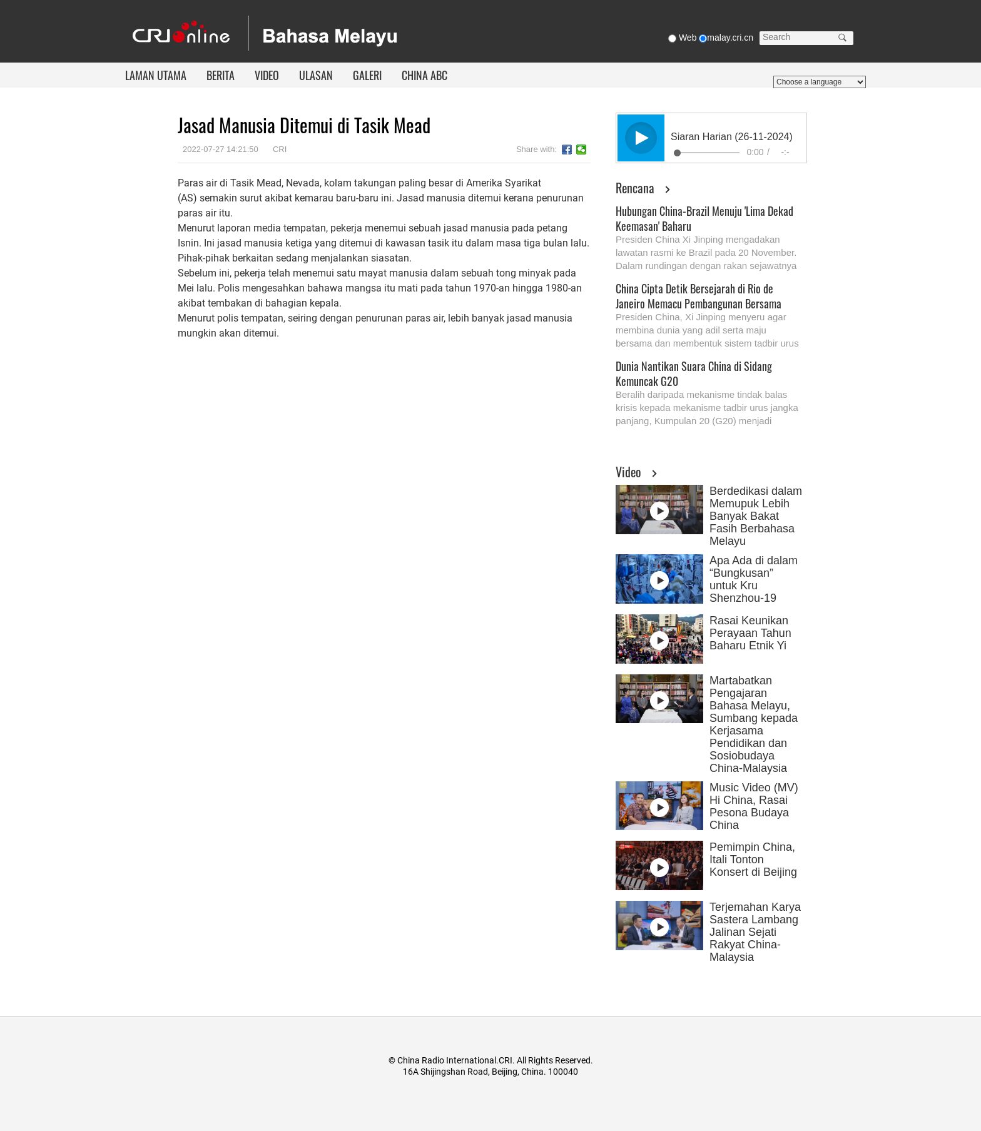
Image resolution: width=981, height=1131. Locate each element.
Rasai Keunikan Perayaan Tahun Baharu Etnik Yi (750, 633)
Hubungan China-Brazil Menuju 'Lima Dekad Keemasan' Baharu (704, 218)
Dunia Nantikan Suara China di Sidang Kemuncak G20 (694, 373)
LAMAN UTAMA (155, 75)
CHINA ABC (424, 75)
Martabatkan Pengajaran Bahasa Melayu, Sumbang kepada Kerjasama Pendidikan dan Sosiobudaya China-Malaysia (753, 724)
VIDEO (267, 75)
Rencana (635, 187)
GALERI (367, 75)
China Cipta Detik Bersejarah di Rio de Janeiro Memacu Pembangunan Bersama (698, 296)
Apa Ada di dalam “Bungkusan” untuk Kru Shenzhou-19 (753, 579)
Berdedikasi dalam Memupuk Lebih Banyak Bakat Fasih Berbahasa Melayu (755, 516)
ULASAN (316, 75)
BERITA (220, 75)
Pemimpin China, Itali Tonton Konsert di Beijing (753, 859)
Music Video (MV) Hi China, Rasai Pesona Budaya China (753, 806)
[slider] (707, 152)
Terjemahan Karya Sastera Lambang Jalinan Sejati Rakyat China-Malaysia (755, 932)
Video (628, 471)
